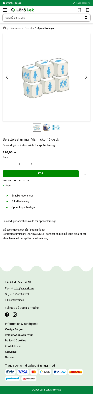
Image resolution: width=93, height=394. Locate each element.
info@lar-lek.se (13, 3)
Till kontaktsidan (14, 300)
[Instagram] (15, 314)
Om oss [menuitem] (10, 357)
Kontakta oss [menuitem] (13, 346)
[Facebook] (7, 314)
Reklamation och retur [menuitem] (19, 335)
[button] (5, 10)
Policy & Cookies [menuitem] (15, 340)
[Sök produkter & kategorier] (42, 17)
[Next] (85, 77)
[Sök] (86, 17)
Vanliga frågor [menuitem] (14, 329)
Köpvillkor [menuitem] (11, 351)
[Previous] (7, 77)
